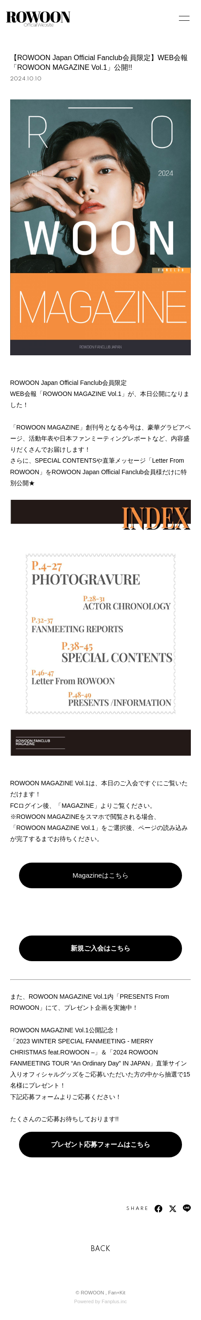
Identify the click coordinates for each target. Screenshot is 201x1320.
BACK (101, 1249)
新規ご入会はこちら (100, 948)
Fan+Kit (116, 1292)
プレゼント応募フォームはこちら (100, 1144)
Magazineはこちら (100, 875)
